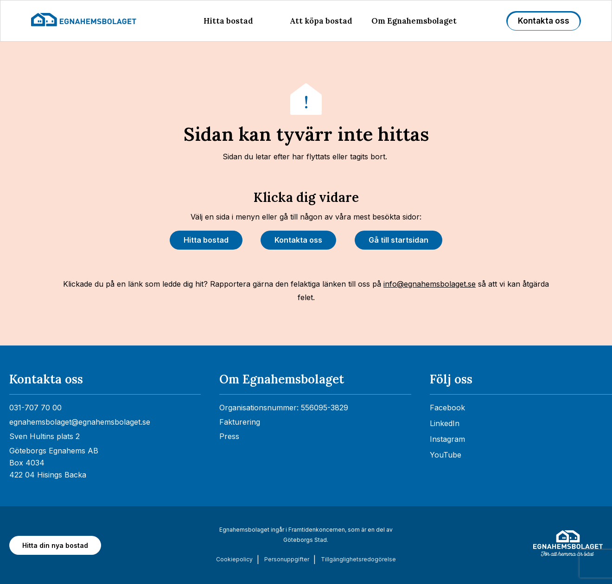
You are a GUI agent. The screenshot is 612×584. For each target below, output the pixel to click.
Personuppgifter (286, 559)
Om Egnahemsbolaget (414, 21)
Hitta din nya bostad (55, 545)
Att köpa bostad (321, 21)
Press (229, 436)
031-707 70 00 (35, 407)
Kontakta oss (543, 20)
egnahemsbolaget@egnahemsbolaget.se (79, 422)
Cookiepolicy (234, 559)
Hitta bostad (228, 21)
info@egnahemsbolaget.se (429, 284)
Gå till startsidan (398, 240)
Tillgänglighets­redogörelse (358, 559)
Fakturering (239, 422)
